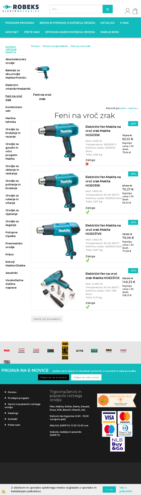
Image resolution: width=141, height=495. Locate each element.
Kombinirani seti (14, 109)
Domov (35, 46)
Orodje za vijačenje (12, 212)
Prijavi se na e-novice (53, 377)
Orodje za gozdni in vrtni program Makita (12, 151)
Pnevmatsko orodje (14, 245)
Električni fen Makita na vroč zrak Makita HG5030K (103, 131)
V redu (109, 489)
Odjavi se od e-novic (86, 377)
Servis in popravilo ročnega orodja (67, 22)
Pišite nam (32, 32)
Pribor (10, 254)
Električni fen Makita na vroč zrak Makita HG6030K (103, 181)
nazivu (133, 108)
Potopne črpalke (11, 234)
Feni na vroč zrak (14, 97)
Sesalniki (12, 273)
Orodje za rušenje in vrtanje (12, 199)
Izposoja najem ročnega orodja (70, 32)
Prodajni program (20, 22)
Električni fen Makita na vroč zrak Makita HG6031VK (103, 230)
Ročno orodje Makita (55, 46)
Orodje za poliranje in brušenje (13, 184)
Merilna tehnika (11, 120)
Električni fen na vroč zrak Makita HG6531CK (103, 276)
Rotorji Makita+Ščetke (15, 263)
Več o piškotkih (126, 489)
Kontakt (12, 32)
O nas (124, 22)
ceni (123, 108)
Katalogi (108, 22)
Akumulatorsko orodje (16, 61)
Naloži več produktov (47, 319)
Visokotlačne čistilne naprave (14, 284)
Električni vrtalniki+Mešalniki (16, 86)
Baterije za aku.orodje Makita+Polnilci (16, 74)
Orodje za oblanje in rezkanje (12, 169)
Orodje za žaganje (12, 223)
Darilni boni (109, 32)
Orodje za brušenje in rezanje (13, 133)
